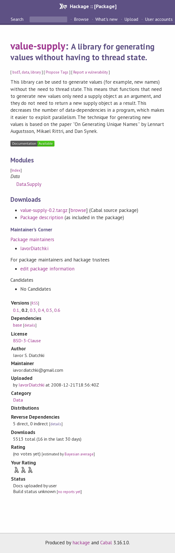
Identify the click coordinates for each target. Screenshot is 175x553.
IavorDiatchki (34, 248)
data (25, 72)
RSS (35, 303)
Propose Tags (57, 72)
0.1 (16, 310)
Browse (81, 19)
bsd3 (16, 72)
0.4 (41, 310)
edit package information (47, 268)
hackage (81, 542)
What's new (106, 19)
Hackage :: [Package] (93, 6)
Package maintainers (32, 239)
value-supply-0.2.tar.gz (43, 210)
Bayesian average (79, 454)
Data (18, 400)
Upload (131, 19)
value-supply (37, 45)
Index (16, 170)
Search (18, 19)
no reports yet (69, 491)
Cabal (106, 542)
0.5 (49, 310)
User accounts (158, 19)
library (36, 72)
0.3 (33, 310)
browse (78, 210)
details (29, 325)
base (17, 325)
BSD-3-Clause (27, 340)
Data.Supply (28, 184)
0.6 (57, 310)
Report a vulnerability (90, 72)
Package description (41, 217)
